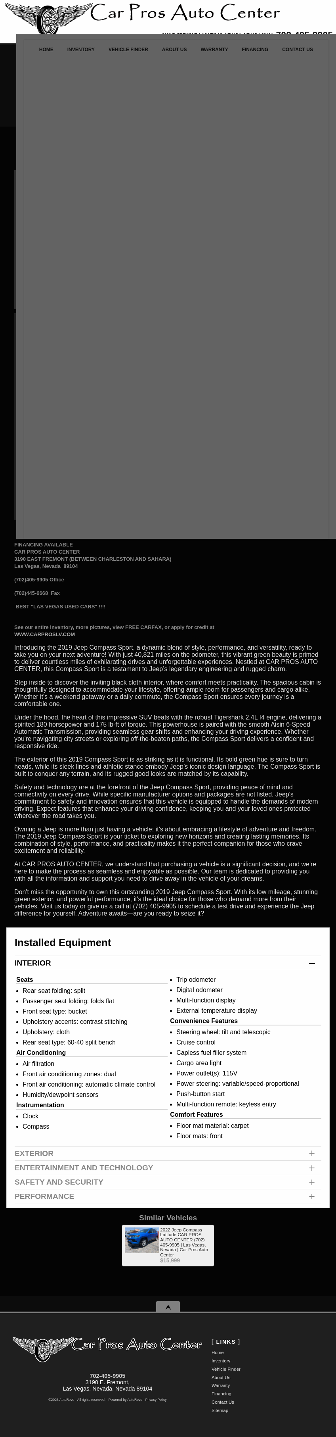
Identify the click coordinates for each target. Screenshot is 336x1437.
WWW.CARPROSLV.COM (44, 634)
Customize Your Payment (50, 398)
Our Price (53, 325)
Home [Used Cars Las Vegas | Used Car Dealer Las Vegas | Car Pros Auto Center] (28, 53)
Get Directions (196, 369)
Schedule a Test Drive (195, 357)
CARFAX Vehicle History (282, 404)
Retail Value (60, 351)
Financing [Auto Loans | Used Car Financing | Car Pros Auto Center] (253, 53)
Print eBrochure (195, 380)
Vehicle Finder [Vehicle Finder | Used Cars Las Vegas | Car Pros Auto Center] (117, 53)
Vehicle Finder (226, 1369)
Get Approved (195, 392)
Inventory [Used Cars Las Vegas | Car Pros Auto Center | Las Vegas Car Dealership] (66, 53)
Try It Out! (306, 208)
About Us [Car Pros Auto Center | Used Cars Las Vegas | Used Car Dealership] (166, 53)
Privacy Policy (156, 1400)
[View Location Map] (198, 35)
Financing (221, 1393)
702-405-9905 (108, 1376)
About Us (221, 1377)
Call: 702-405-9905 (195, 334)
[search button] (210, 89)
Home (218, 1352)
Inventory (221, 1360)
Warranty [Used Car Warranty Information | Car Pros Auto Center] (209, 53)
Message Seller (196, 323)
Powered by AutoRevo (125, 1400)
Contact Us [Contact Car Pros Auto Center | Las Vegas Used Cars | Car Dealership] (299, 53)
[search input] (156, 89)
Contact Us (223, 1402)
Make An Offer (50, 376)
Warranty (221, 1385)
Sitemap (220, 1410)
